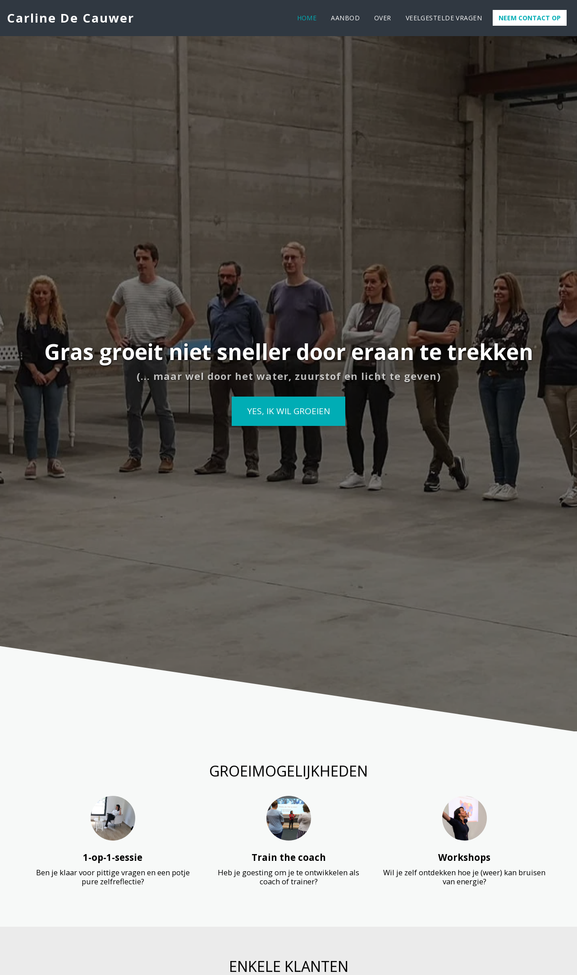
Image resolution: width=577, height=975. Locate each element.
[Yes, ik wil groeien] (288, 411)
